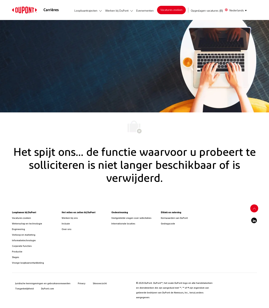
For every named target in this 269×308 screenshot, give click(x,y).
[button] (235, 10)
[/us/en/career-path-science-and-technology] (35, 223)
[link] (24, 10)
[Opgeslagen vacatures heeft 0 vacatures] (207, 10)
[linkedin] (254, 220)
